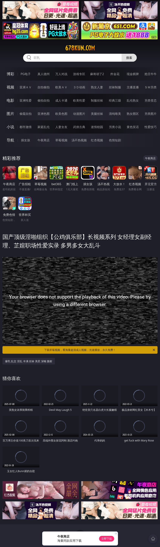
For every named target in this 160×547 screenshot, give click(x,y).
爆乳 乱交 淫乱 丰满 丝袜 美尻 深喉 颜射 (28, 361)
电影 (10, 100)
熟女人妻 (97, 87)
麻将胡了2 (97, 74)
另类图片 (150, 114)
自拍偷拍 (43, 87)
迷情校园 (97, 127)
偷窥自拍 (26, 114)
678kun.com (80, 48)
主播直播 (133, 87)
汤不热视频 (79, 140)
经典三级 (115, 100)
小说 (10, 126)
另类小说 (115, 127)
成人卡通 (61, 100)
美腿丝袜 (97, 114)
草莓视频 (61, 140)
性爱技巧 (150, 127)
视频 (10, 87)
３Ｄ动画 (79, 87)
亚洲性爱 (26, 100)
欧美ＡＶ (61, 87)
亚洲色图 (43, 114)
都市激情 (26, 127)
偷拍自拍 (43, 100)
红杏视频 (97, 140)
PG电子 (26, 74)
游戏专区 (79, 74)
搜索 (129, 58)
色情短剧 (115, 140)
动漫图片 (79, 114)
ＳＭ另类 (150, 87)
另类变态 (150, 100)
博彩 (10, 73)
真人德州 (43, 74)
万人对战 (61, 74)
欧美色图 (61, 114)
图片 (10, 113)
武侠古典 (79, 127)
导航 (10, 140)
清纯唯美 (115, 114)
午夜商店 (43, 140)
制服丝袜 (97, 100)
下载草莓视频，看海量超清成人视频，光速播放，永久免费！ (100, 350)
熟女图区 (133, 114)
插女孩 (25, 140)
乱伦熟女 (133, 100)
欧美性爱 (79, 100)
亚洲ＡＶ (26, 87)
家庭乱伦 (43, 127)
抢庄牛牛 (150, 74)
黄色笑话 (133, 127)
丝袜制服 (115, 87)
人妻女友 (61, 127)
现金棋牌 (133, 74)
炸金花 (114, 74)
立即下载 (106, 538)
